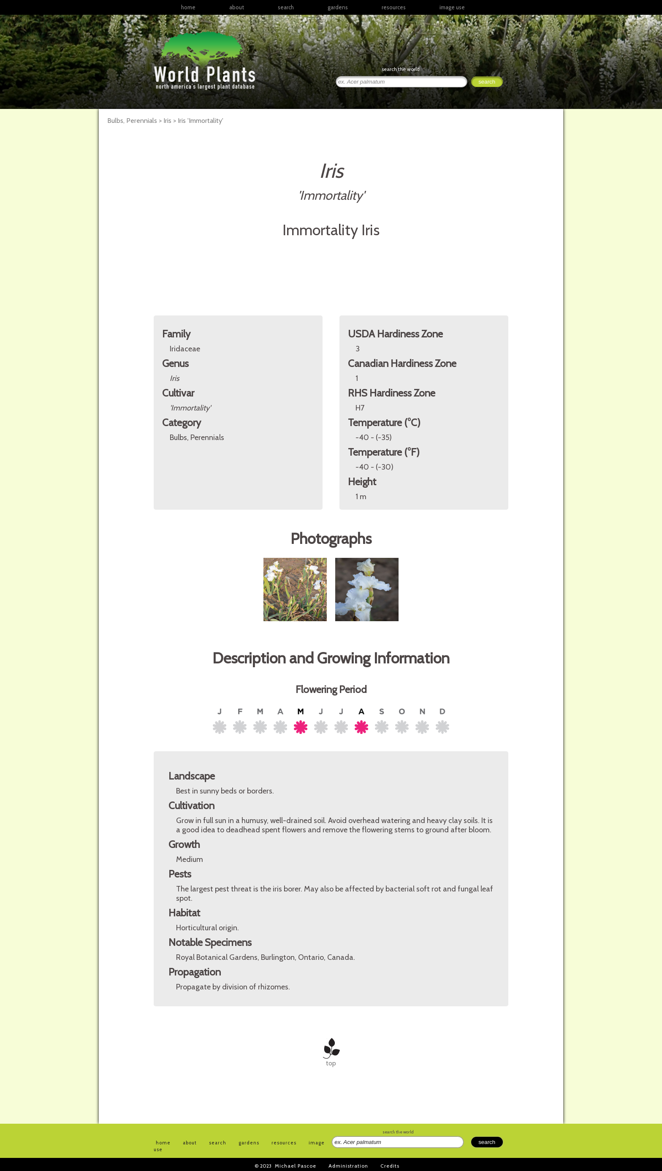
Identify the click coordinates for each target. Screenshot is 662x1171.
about (236, 7)
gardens (338, 7)
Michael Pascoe (295, 1166)
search (286, 7)
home (188, 7)
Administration (348, 1166)
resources (283, 1143)
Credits (389, 1166)
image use (452, 7)
